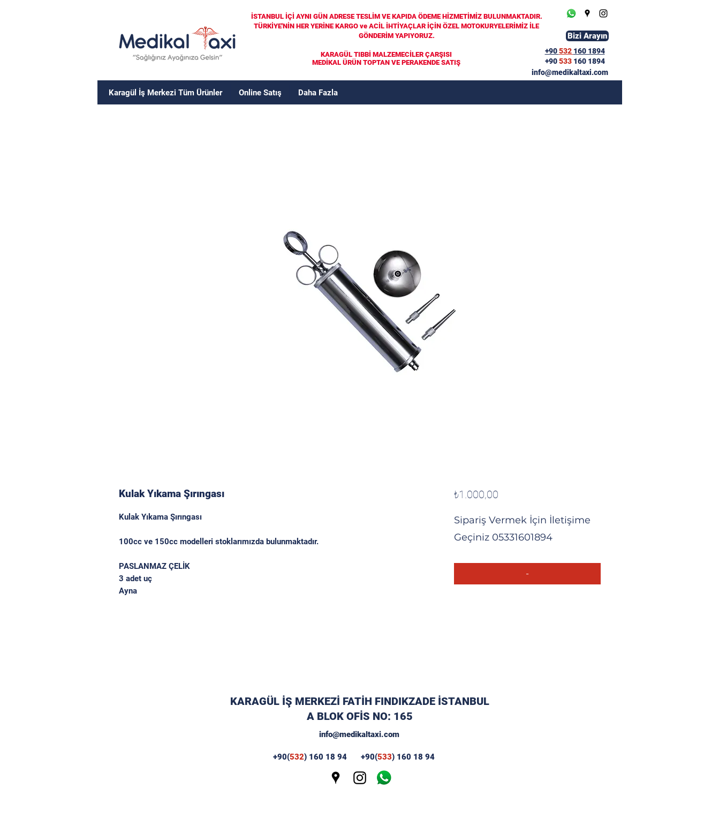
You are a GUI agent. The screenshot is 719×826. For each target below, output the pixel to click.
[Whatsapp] (571, 13)
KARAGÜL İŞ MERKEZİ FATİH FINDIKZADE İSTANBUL (359, 701)
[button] (318, 93)
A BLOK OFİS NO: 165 (360, 716)
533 (566, 61)
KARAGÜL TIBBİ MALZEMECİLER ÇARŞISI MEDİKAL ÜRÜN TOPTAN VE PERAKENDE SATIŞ (386, 58)
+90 (552, 61)
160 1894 (589, 61)
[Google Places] (587, 13)
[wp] (383, 777)
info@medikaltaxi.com (359, 734)
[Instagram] (603, 13)
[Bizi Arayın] (587, 36)
